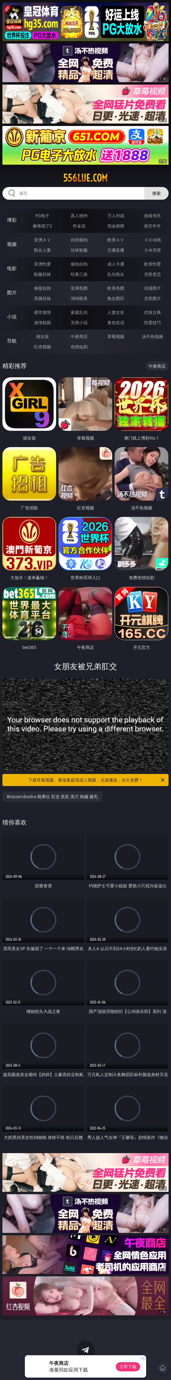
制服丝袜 (42, 274)
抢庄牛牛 (152, 226)
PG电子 (42, 215)
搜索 (156, 193)
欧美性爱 (152, 264)
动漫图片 (152, 288)
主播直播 (115, 250)
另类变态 (152, 274)
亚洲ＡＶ (42, 240)
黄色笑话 (115, 322)
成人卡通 (115, 264)
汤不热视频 (152, 336)
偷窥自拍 (42, 288)
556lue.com (85, 178)
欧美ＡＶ (115, 240)
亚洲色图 (79, 288)
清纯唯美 (79, 298)
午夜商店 (79, 336)
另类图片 (152, 298)
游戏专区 (152, 215)
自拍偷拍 (79, 240)
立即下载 (127, 1366)
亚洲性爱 (42, 264)
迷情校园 (42, 322)
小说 (12, 316)
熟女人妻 (42, 250)
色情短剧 (79, 347)
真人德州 (79, 215)
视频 (12, 244)
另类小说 (79, 322)
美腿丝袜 (42, 298)
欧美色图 (115, 288)
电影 (12, 268)
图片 (12, 292)
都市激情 (42, 312)
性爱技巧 (152, 322)
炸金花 (79, 226)
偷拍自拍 (79, 264)
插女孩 (42, 336)
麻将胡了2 (42, 226)
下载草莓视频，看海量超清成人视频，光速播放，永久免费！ (97, 780)
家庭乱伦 (79, 312)
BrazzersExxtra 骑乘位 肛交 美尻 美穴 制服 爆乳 (52, 796)
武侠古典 (152, 312)
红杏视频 (42, 347)
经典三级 (79, 274)
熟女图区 (115, 298)
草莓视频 (115, 336)
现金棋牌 (115, 226)
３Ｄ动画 (152, 240)
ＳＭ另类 (152, 250)
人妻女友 (115, 312)
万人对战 (115, 215)
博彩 (12, 220)
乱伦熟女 (115, 274)
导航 (12, 340)
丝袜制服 (79, 250)
